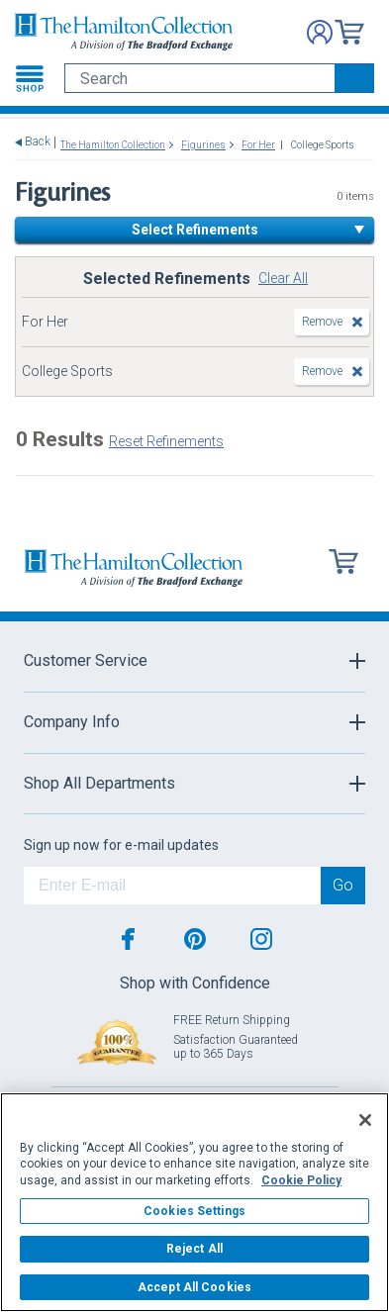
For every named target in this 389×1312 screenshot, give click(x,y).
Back (37, 142)
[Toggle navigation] (30, 78)
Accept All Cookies (194, 1287)
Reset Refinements (166, 441)
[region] (194, 1202)
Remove (322, 321)
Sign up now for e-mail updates (121, 845)
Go (343, 885)
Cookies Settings (194, 1211)
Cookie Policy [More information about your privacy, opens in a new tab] (301, 1180)
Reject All (194, 1249)
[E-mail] (172, 885)
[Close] (365, 1120)
